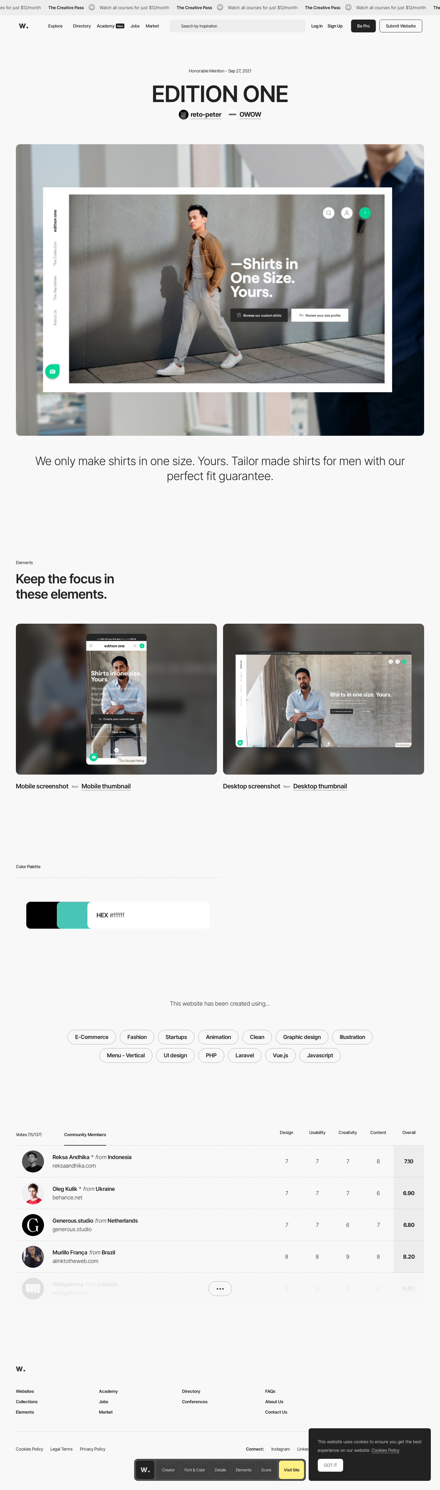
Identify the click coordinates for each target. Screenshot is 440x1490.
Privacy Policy (92, 1448)
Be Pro (363, 25)
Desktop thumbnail (320, 786)
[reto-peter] (200, 114)
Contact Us (276, 1412)
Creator (168, 1469)
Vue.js (280, 1055)
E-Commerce (91, 1037)
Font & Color (195, 1469)
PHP (211, 1055)
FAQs (270, 1391)
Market (152, 25)
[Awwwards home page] (145, 1470)
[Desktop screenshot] (323, 699)
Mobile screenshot (42, 786)
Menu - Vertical (126, 1055)
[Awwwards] (23, 26)
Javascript (320, 1055)
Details (220, 1469)
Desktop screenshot (251, 786)
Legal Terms (61, 1448)
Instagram (280, 1448)
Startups (176, 1037)
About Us (274, 1401)
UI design (175, 1055)
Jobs (135, 25)
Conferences (194, 1401)
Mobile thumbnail (106, 786)
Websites (25, 1391)
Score (266, 1469)
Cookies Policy (29, 1448)
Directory (82, 25)
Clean (257, 1037)
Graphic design (302, 1037)
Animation (218, 1037)
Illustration (352, 1037)
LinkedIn (305, 1448)
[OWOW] (244, 114)
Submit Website (401, 25)
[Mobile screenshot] (116, 699)
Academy (110, 25)
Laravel (245, 1055)
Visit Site (291, 1469)
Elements (243, 1469)
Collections (27, 1401)
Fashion (137, 1037)
